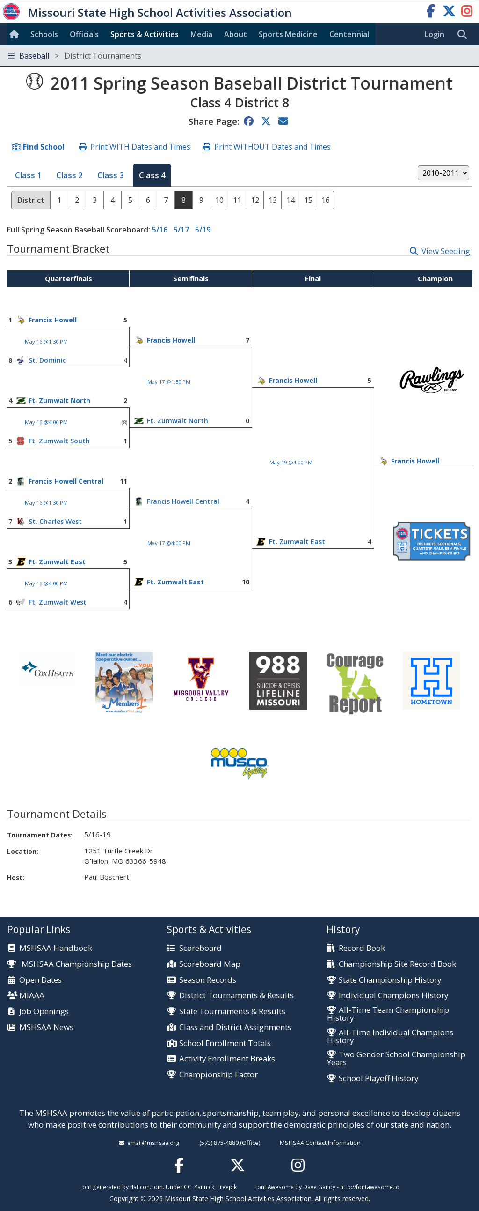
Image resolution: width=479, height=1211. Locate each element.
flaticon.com (146, 1186)
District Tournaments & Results (236, 995)
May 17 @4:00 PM (168, 542)
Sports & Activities (144, 34)
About (235, 34)
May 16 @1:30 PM (46, 341)
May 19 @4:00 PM (290, 462)
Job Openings (44, 1011)
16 (325, 200)
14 (290, 200)
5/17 (181, 229)
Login (434, 34)
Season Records (207, 980)
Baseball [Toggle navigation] (74, 56)
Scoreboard (200, 948)
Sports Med (288, 34)
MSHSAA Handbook (55, 948)
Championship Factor (218, 1074)
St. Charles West (55, 521)
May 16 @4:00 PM (46, 422)
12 (255, 200)
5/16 (159, 229)
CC (187, 1186)
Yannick (204, 1186)
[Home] (15, 34)
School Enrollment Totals (225, 1043)
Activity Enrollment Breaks (227, 1058)
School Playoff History (378, 1078)
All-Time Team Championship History (388, 1014)
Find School (44, 147)
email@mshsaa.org (153, 1142)
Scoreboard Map (209, 964)
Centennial (349, 34)
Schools (44, 34)
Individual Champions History (393, 995)
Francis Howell (53, 319)
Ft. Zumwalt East (297, 541)
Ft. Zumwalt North (59, 400)
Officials (84, 34)
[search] (464, 34)
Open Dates (40, 980)
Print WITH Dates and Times (140, 147)
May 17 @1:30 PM (168, 381)
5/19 (202, 229)
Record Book (362, 948)
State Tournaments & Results (232, 1011)
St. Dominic (47, 360)
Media (201, 34)
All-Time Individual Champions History (390, 1036)
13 (273, 200)
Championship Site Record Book (397, 964)
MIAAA (31, 995)
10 (219, 200)
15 (308, 200)
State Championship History (390, 980)
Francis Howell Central (66, 481)
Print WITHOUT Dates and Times (272, 147)
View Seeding (445, 251)
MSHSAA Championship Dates (69, 963)
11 (237, 200)
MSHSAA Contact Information (320, 1142)
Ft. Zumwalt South (59, 440)
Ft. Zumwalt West (58, 602)
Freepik (227, 1186)
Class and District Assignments (235, 1027)
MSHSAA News (46, 1027)
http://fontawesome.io (369, 1186)
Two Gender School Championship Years (396, 1058)
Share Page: (214, 121)
